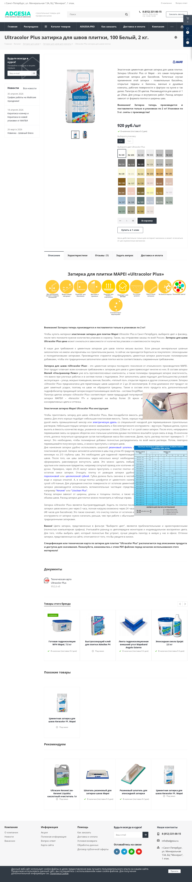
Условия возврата (87, 840)
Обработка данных (87, 844)
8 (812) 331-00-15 (152, 11)
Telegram (124, 852)
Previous (180, 604)
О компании (11, 832)
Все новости (30, 88)
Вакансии (9, 840)
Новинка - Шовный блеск (20, 133)
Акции (44, 832)
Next (185, 604)
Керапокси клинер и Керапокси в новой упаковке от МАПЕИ (18, 117)
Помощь (82, 827)
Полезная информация (53, 836)
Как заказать (84, 832)
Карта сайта (47, 844)
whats (132, 852)
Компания (11, 827)
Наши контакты (167, 827)
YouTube (139, 852)
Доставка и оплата (87, 836)
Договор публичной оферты (93, 849)
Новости (9, 836)
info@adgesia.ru (170, 840)
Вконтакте (117, 852)
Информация (49, 827)
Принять (174, 871)
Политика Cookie (59, 873)
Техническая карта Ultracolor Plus (61, 581)
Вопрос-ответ (48, 840)
